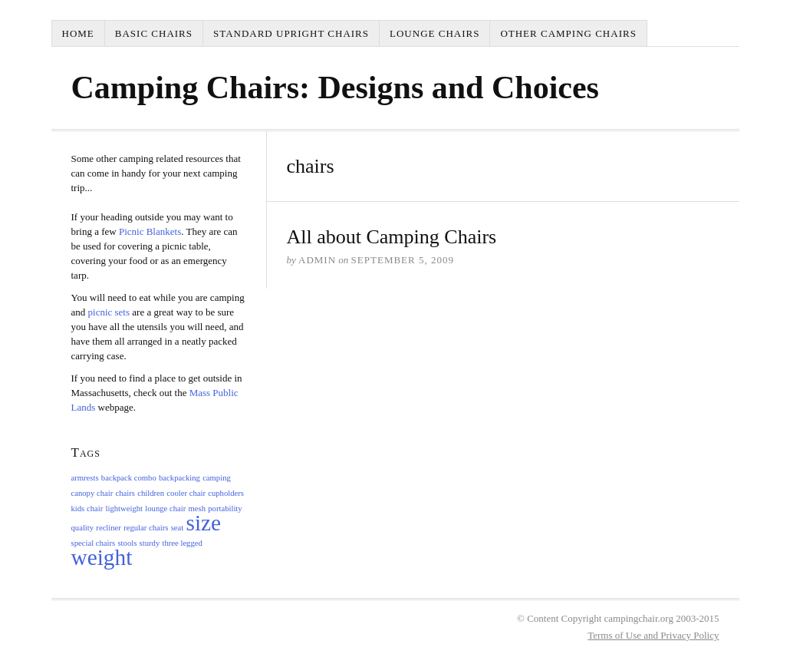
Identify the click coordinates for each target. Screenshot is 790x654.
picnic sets (110, 312)
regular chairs (145, 528)
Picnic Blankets (150, 231)
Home (78, 33)
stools (127, 543)
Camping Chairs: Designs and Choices (335, 87)
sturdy (150, 543)
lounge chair (165, 508)
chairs (124, 493)
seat (177, 528)
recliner (108, 528)
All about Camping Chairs (392, 237)
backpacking (179, 478)
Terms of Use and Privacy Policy (653, 635)
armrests (85, 478)
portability (225, 508)
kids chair (87, 508)
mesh (197, 508)
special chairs (93, 543)
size (204, 522)
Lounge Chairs (434, 33)
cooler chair (186, 493)
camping (216, 478)
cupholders (226, 493)
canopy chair (92, 493)
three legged (182, 543)
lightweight (124, 508)
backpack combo (128, 478)
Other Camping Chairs (568, 33)
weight (102, 557)
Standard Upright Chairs (291, 33)
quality (82, 528)
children (150, 493)
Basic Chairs (154, 33)
